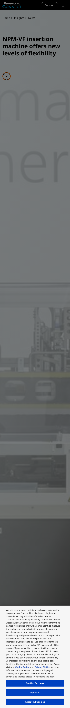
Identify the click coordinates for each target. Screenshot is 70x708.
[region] (35, 656)
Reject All (35, 692)
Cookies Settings (35, 683)
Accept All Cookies (35, 701)
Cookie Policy (22, 667)
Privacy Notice (42, 667)
